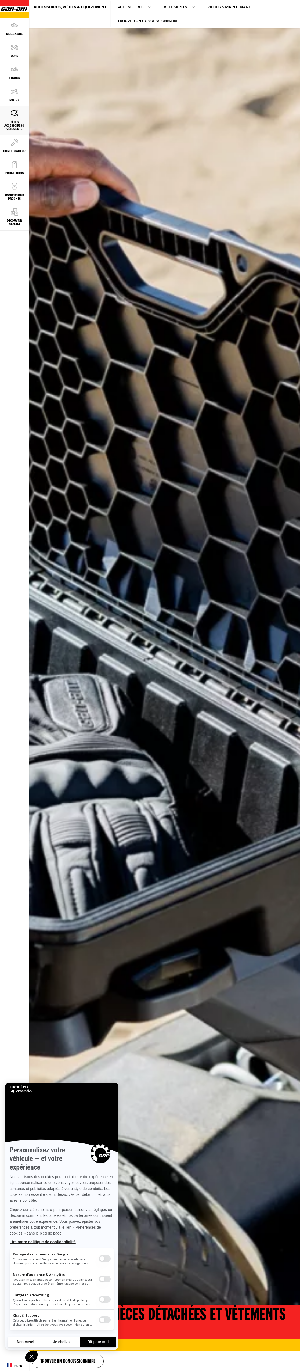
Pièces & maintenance (230, 7)
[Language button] (14, 1365)
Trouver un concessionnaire (148, 21)
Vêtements (175, 7)
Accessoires (130, 7)
